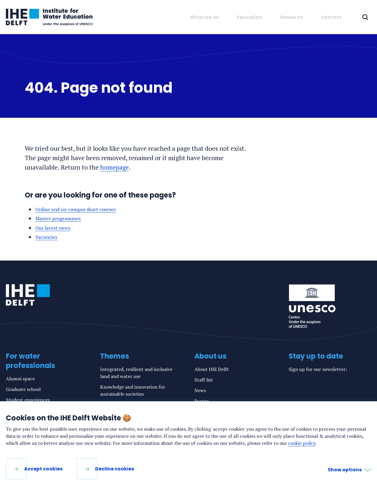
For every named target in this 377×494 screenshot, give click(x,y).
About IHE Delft (211, 369)
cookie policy (301, 443)
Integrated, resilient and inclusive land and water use (136, 372)
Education (249, 17)
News (200, 390)
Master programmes (59, 218)
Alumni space (20, 378)
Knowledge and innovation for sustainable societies (132, 390)
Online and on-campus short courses (79, 209)
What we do (204, 17)
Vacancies (47, 236)
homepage (115, 167)
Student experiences (28, 400)
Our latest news (54, 227)
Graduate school (23, 389)
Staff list (203, 380)
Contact (331, 17)
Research (291, 17)
